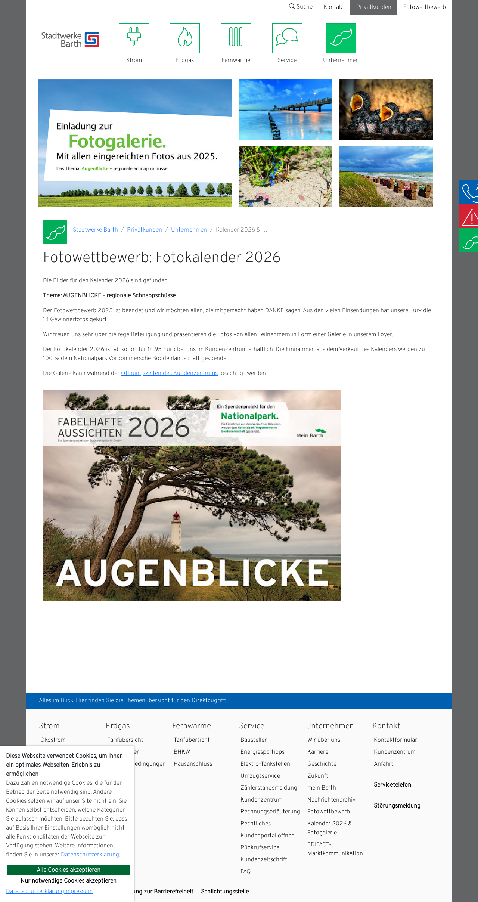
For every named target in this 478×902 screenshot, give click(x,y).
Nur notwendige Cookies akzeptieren (69, 881)
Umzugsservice (260, 776)
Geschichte (321, 764)
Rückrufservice (259, 848)
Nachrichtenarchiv (331, 800)
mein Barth (321, 788)
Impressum (78, 891)
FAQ (245, 871)
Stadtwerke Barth (95, 230)
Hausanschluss (193, 764)
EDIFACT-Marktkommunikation (335, 849)
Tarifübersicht (125, 740)
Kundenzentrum (261, 800)
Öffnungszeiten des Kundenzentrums (169, 373)
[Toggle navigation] (45, 51)
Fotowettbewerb (424, 7)
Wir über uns (323, 740)
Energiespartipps (262, 752)
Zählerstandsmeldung (268, 788)
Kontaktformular (395, 740)
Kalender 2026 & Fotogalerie (329, 828)
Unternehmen (189, 230)
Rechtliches (255, 824)
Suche (301, 7)
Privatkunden (373, 7)
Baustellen (254, 740)
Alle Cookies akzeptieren (68, 870)
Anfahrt (384, 764)
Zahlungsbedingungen (136, 764)
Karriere (317, 752)
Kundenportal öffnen (267, 836)
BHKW (182, 752)
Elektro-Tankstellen (265, 764)
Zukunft (317, 776)
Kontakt (333, 7)
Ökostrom (53, 740)
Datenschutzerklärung (90, 855)
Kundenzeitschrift (263, 860)
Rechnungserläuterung (270, 812)
